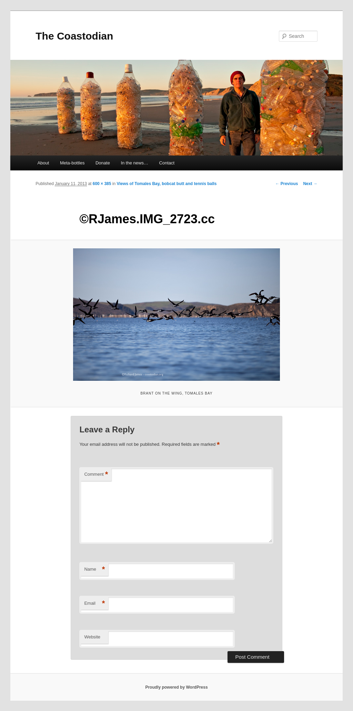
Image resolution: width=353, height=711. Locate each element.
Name (94, 569)
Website (92, 636)
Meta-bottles (72, 162)
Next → (310, 183)
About (43, 162)
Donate (102, 162)
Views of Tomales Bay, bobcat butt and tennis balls (166, 183)
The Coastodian (74, 36)
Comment (96, 475)
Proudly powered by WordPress (176, 687)
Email (94, 603)
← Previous (286, 183)
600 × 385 (102, 183)
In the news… (134, 162)
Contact (166, 162)
